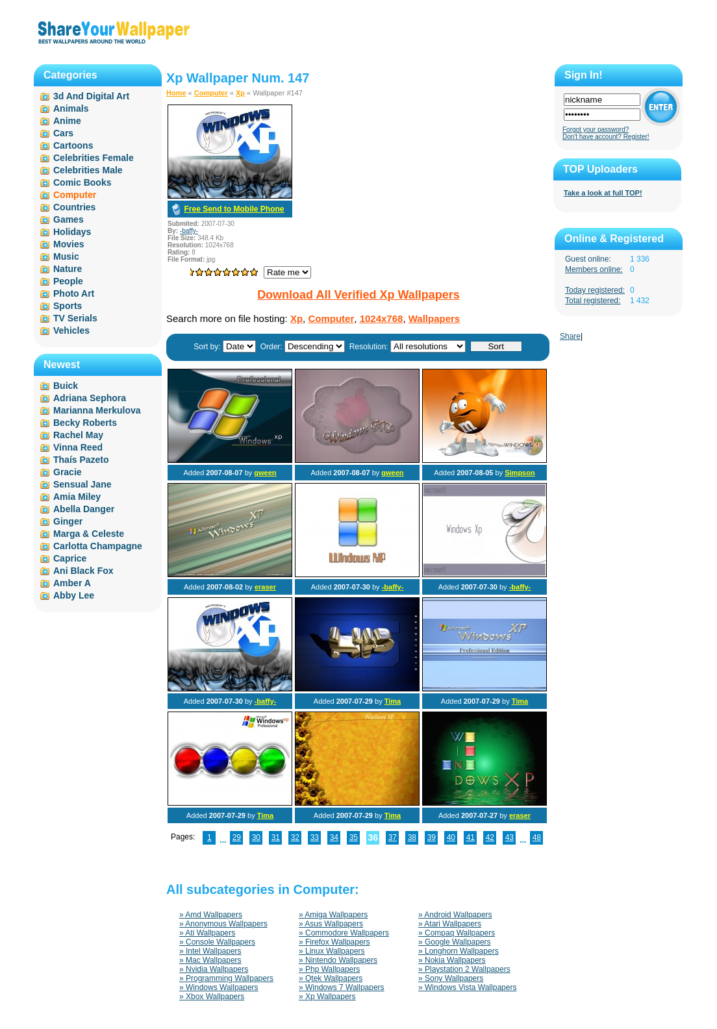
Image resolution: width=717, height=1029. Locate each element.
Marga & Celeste (88, 533)
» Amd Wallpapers (210, 914)
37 (392, 837)
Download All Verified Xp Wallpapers (358, 294)
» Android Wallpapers (455, 914)
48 (537, 837)
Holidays (72, 232)
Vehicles (71, 330)
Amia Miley (77, 496)
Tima (392, 701)
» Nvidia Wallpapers (213, 969)
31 (275, 837)
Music (66, 256)
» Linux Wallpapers (332, 951)
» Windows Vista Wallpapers (467, 987)
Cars (63, 133)
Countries (74, 207)
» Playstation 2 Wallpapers (464, 969)
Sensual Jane (82, 484)
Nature (67, 269)
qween (265, 473)
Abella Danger (83, 509)
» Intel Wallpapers (210, 951)
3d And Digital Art (91, 96)
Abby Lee (73, 595)
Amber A (72, 583)
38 (412, 837)
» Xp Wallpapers (327, 996)
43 (509, 837)
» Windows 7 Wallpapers (341, 987)
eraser (265, 587)
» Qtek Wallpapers (330, 978)
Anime (67, 121)
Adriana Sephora (89, 398)
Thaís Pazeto (81, 459)
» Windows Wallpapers (218, 987)
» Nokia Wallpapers (452, 960)
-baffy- (189, 230)
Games (68, 219)
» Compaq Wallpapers (456, 932)
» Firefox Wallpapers (334, 942)
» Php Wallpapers (329, 969)
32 (295, 837)
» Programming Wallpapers (226, 978)
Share (570, 336)
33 (314, 837)
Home (176, 93)
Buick (65, 385)
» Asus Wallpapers (331, 923)
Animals (70, 108)
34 (334, 837)
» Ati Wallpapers (207, 932)
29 (237, 837)
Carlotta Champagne (97, 546)
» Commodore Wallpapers (344, 932)
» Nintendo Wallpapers (338, 960)
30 (256, 837)
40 (451, 837)
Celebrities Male (88, 170)
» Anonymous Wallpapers (223, 923)
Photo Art (73, 293)
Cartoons (73, 145)
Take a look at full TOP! (603, 193)
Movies (68, 244)
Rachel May (78, 435)
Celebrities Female (93, 158)
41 (470, 837)
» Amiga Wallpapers (333, 914)
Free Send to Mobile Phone (234, 209)
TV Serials (75, 318)
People (68, 281)
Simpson (520, 473)
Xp (240, 93)
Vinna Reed (78, 447)
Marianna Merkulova (97, 410)
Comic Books (82, 182)
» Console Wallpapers (217, 942)
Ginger (67, 521)
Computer (211, 93)
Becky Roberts (85, 422)
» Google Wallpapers (454, 942)
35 (353, 837)
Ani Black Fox (83, 570)
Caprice (69, 558)
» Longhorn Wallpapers (458, 951)
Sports (67, 306)
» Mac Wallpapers (210, 960)
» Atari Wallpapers (449, 923)
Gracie (67, 472)
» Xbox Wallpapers (211, 996)
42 (490, 837)
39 (431, 837)
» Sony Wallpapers (450, 978)
